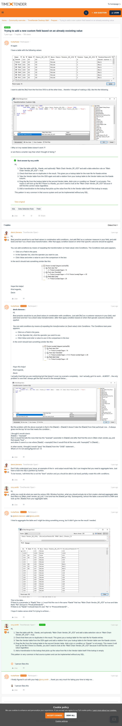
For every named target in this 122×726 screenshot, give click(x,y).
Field (39, 209)
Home (4, 20)
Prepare (54, 20)
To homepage (114, 4)
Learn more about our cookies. (105, 710)
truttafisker (15, 42)
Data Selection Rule (26, 209)
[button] (2, 13)
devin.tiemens (16, 232)
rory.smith (15, 487)
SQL (13, 209)
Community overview (17, 20)
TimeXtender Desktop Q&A (38, 20)
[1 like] (20, 664)
